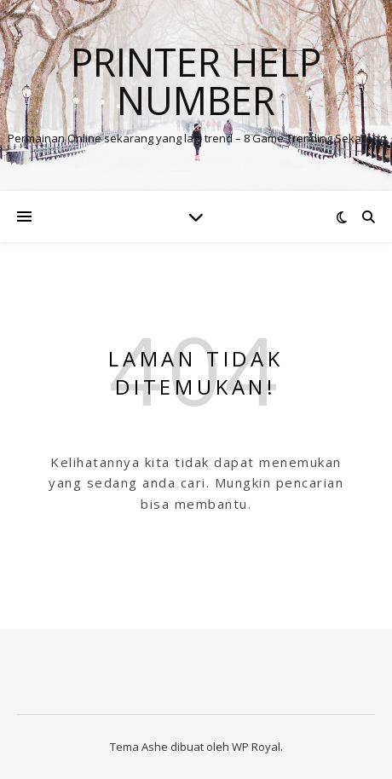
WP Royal (256, 746)
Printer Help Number (196, 81)
